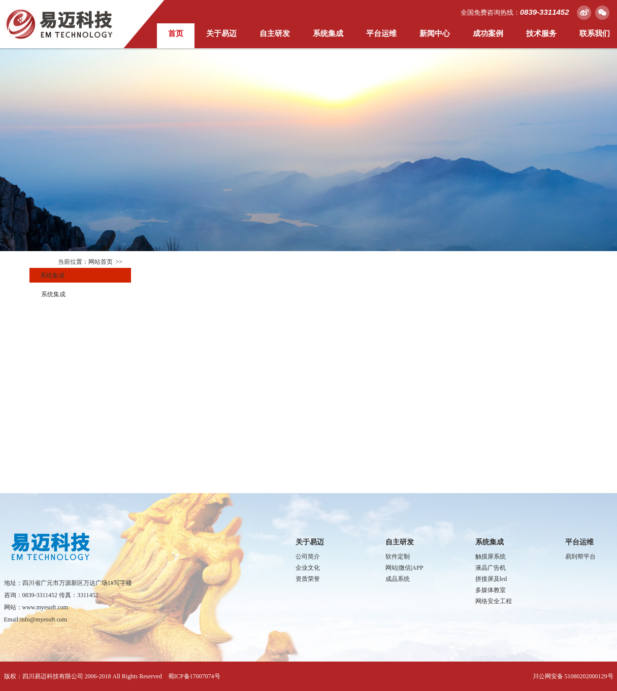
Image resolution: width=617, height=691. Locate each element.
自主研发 (274, 33)
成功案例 (488, 33)
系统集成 (328, 33)
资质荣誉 (308, 578)
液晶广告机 (490, 567)
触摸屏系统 (490, 556)
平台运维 (381, 33)
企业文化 (308, 567)
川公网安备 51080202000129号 (573, 676)
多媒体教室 (490, 590)
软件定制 (397, 556)
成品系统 (397, 578)
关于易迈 (221, 33)
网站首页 (100, 261)
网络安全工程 (493, 601)
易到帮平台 (580, 556)
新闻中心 (434, 33)
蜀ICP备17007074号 (194, 676)
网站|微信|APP (404, 567)
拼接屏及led (491, 578)
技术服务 (541, 33)
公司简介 (308, 556)
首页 (175, 33)
